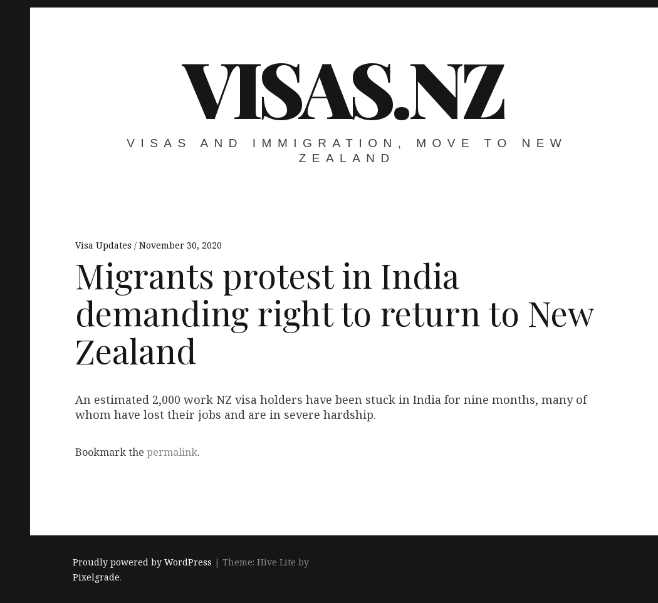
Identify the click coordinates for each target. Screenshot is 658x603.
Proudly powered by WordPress (142, 562)
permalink (172, 452)
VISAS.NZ (343, 87)
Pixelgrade (96, 577)
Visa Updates (104, 245)
